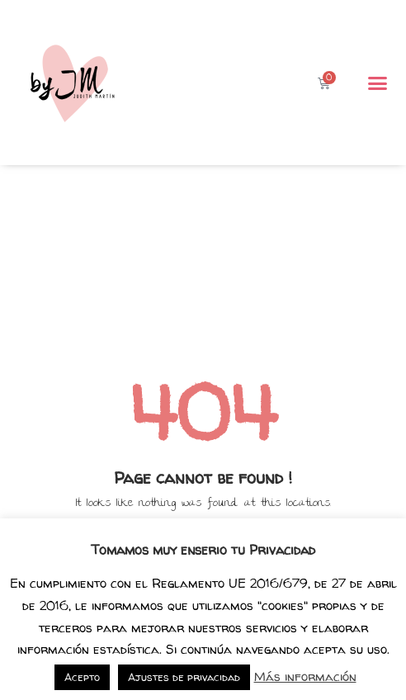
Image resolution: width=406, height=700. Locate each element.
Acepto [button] (82, 676)
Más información (305, 676)
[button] (378, 82)
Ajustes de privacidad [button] (184, 676)
